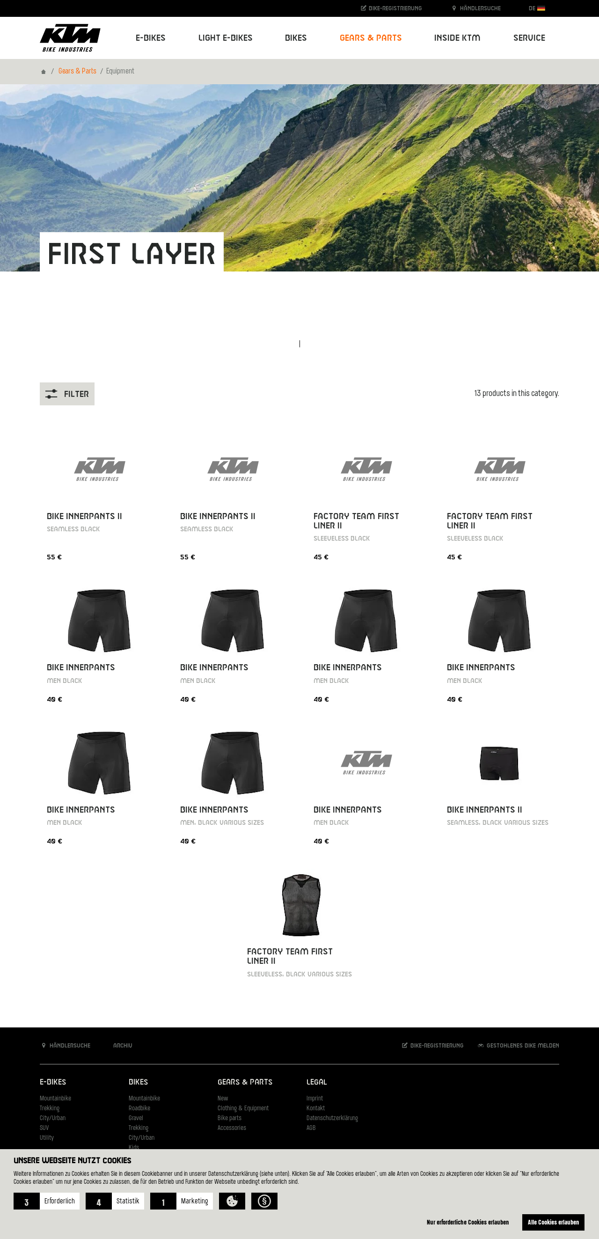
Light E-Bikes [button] (225, 38)
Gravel (136, 1118)
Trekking (49, 1108)
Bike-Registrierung (391, 8)
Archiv (117, 1045)
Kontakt (316, 1108)
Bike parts (229, 1118)
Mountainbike (55, 1098)
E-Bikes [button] (151, 38)
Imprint (315, 1098)
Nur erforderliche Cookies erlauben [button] (468, 1221)
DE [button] (537, 8)
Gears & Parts (77, 71)
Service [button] (529, 38)
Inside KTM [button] (457, 38)
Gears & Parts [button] (371, 38)
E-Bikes (53, 1082)
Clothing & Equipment (243, 1108)
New (223, 1098)
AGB (311, 1128)
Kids (134, 1147)
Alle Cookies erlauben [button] (553, 1221)
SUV (44, 1128)
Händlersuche (475, 8)
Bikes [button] (296, 38)
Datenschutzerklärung (332, 1118)
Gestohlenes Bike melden (518, 1045)
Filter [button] (67, 394)
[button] (47, 1201)
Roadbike (139, 1108)
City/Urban (53, 1118)
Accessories (232, 1128)
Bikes (138, 1082)
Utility (47, 1138)
